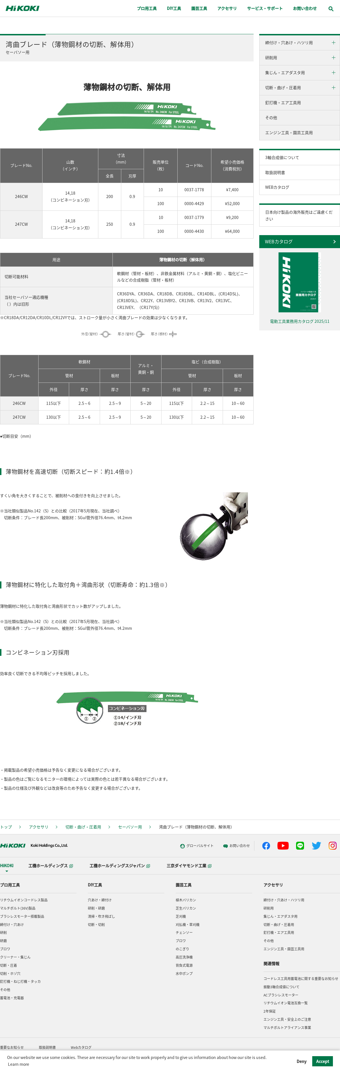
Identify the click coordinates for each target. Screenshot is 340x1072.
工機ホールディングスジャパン (120, 865)
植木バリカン (186, 900)
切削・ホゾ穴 (10, 973)
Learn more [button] (18, 1064)
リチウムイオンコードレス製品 (24, 900)
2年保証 (270, 1011)
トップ (6, 827)
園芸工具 (184, 885)
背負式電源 (184, 965)
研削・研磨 (96, 908)
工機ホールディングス (50, 865)
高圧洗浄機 (184, 957)
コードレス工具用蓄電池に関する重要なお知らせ (301, 978)
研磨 (3, 940)
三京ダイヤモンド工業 (189, 865)
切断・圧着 (8, 965)
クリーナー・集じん (15, 957)
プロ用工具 (10, 885)
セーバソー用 (130, 827)
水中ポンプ (184, 973)
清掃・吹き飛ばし (101, 916)
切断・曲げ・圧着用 (283, 87)
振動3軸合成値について (281, 986)
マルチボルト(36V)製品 (17, 908)
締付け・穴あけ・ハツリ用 (289, 42)
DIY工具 (95, 885)
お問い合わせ (227, 846)
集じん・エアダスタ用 (285, 72)
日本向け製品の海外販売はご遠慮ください (299, 215)
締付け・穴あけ (12, 924)
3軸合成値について (282, 157)
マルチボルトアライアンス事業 (287, 1027)
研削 (3, 932)
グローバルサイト (187, 846)
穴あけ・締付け (100, 900)
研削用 (271, 57)
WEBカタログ (277, 187)
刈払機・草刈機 (187, 924)
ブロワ (5, 948)
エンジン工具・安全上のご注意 (287, 1019)
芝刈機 (181, 916)
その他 (271, 117)
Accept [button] (322, 1061)
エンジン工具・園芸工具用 (289, 132)
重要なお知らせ (12, 1047)
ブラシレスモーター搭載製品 (22, 916)
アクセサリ (38, 827)
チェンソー (184, 932)
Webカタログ (81, 1047)
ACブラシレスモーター (281, 995)
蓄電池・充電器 (12, 997)
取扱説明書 (275, 172)
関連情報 (271, 963)
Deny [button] (302, 1061)
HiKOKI (6, 865)
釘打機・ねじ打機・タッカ (20, 981)
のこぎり (182, 948)
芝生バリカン (186, 908)
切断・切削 (96, 924)
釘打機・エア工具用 (283, 102)
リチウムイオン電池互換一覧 (286, 1003)
